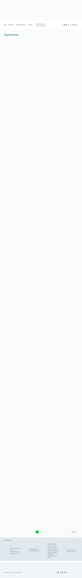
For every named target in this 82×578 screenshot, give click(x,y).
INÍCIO (5, 24)
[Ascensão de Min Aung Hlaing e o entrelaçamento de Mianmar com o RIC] (6, 553)
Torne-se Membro (40, 24)
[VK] (70, 24)
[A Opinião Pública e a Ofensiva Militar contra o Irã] (25, 553)
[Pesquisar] (77, 24)
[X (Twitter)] (64, 24)
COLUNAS (31, 25)
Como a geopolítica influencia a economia (72, 553)
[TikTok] (68, 24)
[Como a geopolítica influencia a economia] (63, 553)
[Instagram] (74, 24)
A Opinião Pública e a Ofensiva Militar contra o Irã (34, 553)
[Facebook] (72, 24)
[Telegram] (62, 24)
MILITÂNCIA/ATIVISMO (21, 25)
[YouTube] (66, 24)
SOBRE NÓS (11, 25)
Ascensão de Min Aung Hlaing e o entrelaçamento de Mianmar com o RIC (15, 553)
